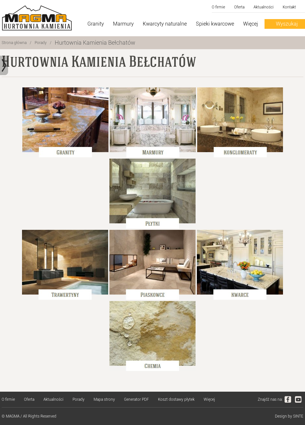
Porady (41, 42)
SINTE (298, 416)
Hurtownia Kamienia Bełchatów (95, 42)
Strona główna (14, 42)
